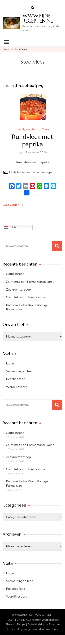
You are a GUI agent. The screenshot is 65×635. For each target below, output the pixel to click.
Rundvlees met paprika (32, 140)
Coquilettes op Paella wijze (25, 297)
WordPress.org (16, 387)
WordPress (52, 629)
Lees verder (11, 205)
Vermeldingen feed (19, 371)
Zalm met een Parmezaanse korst (30, 282)
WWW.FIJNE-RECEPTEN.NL (37, 18)
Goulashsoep (15, 274)
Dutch (10, 227)
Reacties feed (15, 379)
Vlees (45, 129)
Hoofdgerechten (26, 129)
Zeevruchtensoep (18, 289)
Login (10, 363)
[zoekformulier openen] (32, 8)
